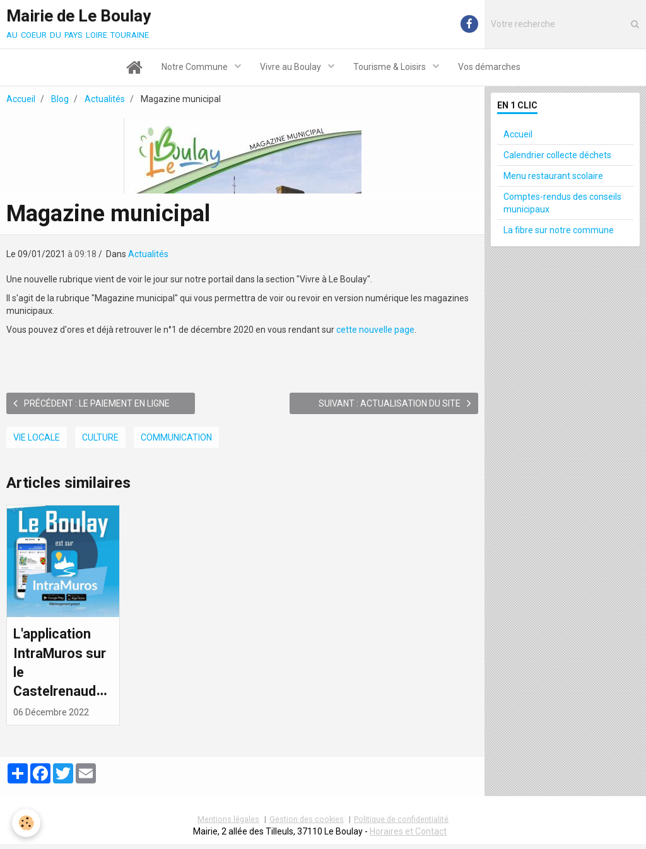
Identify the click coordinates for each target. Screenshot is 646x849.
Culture (100, 439)
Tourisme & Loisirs (390, 68)
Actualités (105, 101)
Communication (176, 439)
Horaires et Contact (408, 836)
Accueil (20, 101)
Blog (60, 101)
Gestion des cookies (306, 824)
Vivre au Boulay (291, 68)
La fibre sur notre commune (558, 232)
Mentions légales (228, 824)
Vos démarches (489, 68)
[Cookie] (27, 823)
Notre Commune (196, 68)
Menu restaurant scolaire (553, 178)
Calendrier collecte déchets (557, 157)
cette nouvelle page (375, 331)
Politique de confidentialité (401, 824)
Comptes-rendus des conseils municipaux (562, 204)
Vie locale (36, 439)
